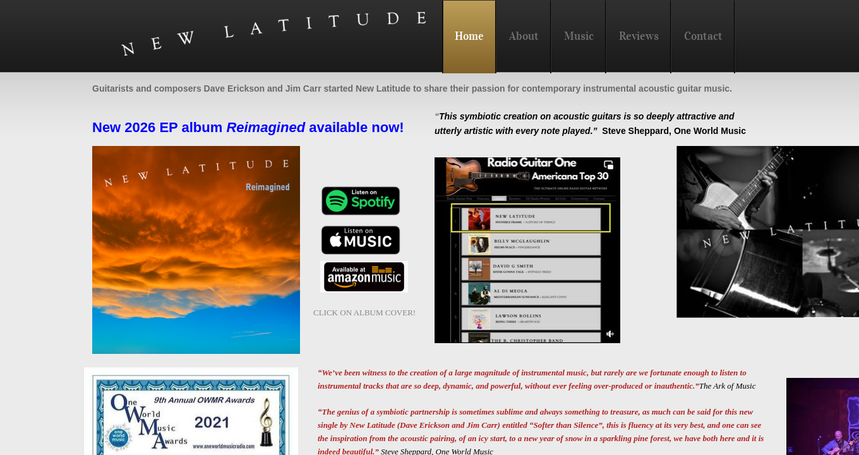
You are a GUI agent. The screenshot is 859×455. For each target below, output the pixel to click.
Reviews (639, 36)
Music (579, 36)
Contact (703, 36)
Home (469, 36)
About (524, 36)
